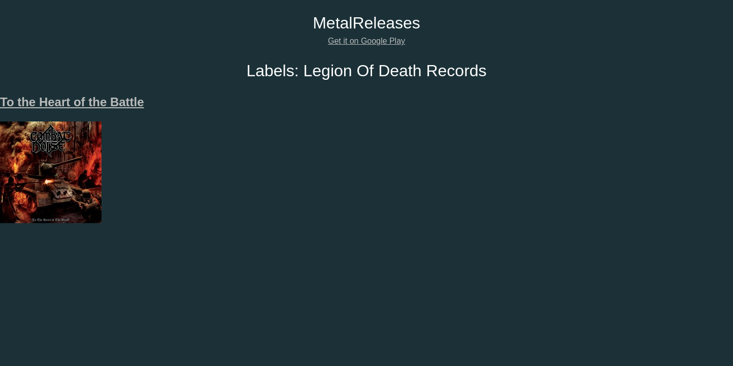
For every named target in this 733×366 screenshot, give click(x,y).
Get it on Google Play (366, 41)
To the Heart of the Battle (72, 102)
